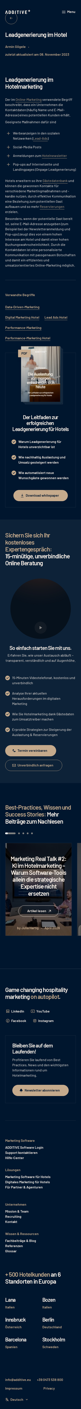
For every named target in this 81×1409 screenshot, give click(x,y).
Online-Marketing (29, 99)
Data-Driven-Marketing (22, 307)
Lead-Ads (40, 138)
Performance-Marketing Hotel (27, 338)
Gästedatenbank (55, 180)
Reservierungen (52, 206)
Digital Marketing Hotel (22, 317)
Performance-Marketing (23, 327)
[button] (69, 12)
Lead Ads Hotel (55, 317)
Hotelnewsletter (54, 155)
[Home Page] (18, 12)
